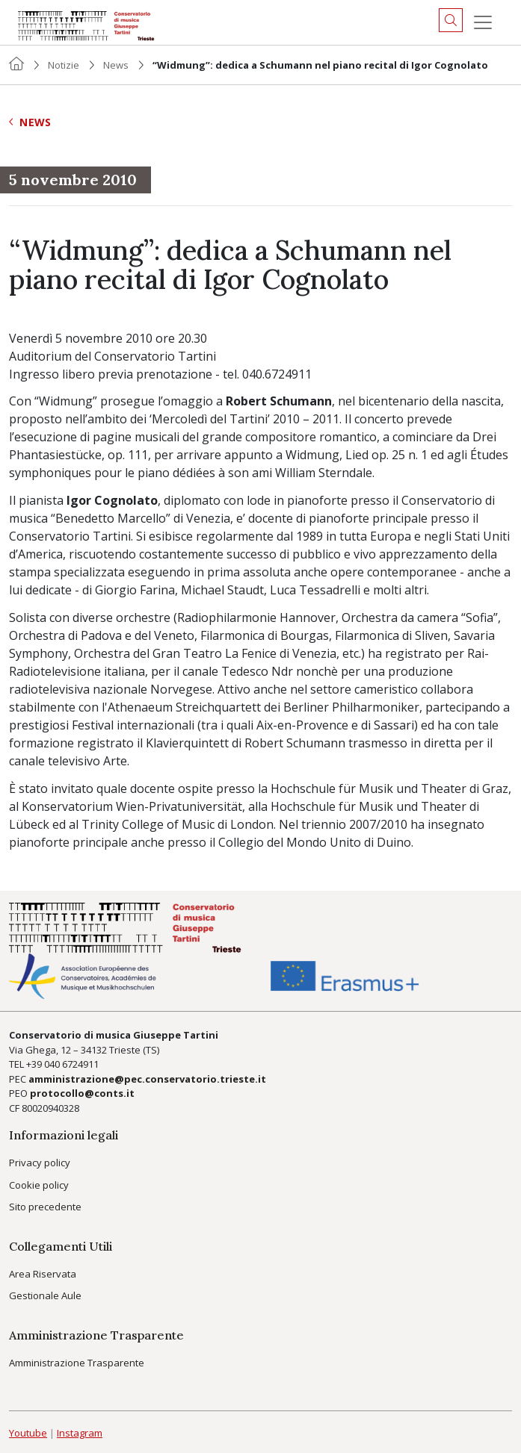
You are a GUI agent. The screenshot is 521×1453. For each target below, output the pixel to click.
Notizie (63, 65)
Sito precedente (45, 1206)
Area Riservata (42, 1274)
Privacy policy (39, 1162)
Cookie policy (39, 1185)
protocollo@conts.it (82, 1093)
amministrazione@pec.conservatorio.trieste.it (147, 1079)
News (116, 65)
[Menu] (483, 22)
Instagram (79, 1433)
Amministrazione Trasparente (76, 1362)
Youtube (28, 1433)
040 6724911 (71, 1064)
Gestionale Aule (45, 1295)
